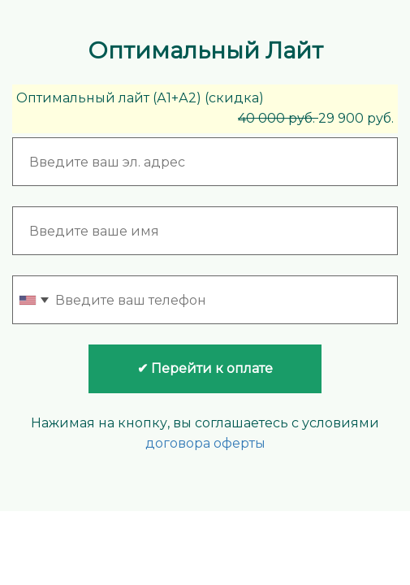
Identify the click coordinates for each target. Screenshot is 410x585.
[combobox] (33, 299)
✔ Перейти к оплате (205, 368)
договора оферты (205, 443)
